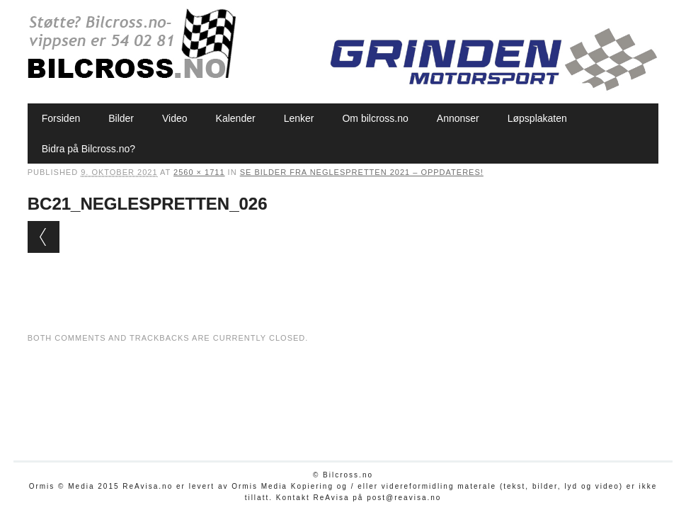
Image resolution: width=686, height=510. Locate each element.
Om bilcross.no (375, 118)
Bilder (121, 118)
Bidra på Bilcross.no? (88, 148)
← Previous (43, 237)
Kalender (236, 118)
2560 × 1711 (198, 172)
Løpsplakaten (537, 118)
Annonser (458, 118)
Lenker (299, 118)
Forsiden (61, 118)
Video (175, 118)
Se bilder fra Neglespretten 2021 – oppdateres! (362, 172)
